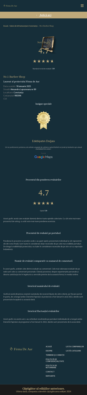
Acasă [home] (5, 26)
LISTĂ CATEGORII (73, 351)
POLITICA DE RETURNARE (51, 367)
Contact (50, 372)
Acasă (49, 347)
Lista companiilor (75, 347)
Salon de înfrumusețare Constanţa (23, 26)
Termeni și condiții (55, 355)
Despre (49, 351)
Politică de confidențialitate (55, 360)
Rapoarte (50, 376)
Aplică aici (43, 15)
